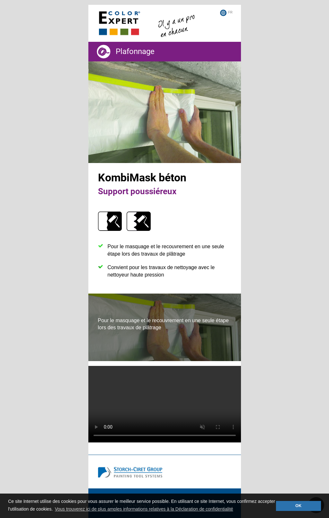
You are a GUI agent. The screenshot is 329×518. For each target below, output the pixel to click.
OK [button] (298, 506)
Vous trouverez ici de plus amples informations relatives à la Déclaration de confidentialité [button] (144, 509)
